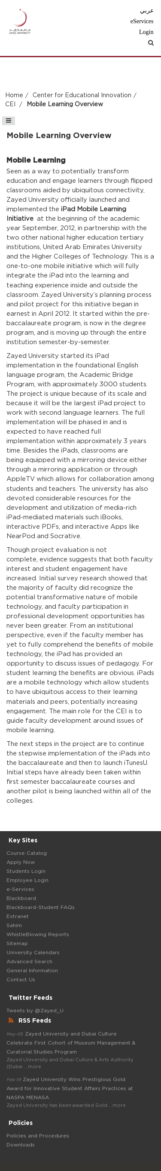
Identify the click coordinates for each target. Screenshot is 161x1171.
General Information (32, 970)
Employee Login (27, 880)
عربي (147, 10)
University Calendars (33, 952)
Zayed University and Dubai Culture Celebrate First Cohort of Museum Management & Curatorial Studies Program (70, 1042)
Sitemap (17, 943)
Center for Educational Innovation (82, 95)
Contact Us (20, 979)
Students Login (26, 871)
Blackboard (21, 898)
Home (14, 95)
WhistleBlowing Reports (37, 934)
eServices (142, 21)
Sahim (14, 925)
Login (146, 32)
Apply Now (20, 862)
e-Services (20, 889)
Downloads (20, 1144)
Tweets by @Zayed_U (35, 1010)
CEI (11, 105)
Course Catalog (26, 853)
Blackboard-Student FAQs (40, 907)
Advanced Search (29, 961)
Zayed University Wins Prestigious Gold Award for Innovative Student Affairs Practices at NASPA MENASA (69, 1088)
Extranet (17, 916)
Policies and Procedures (37, 1135)
